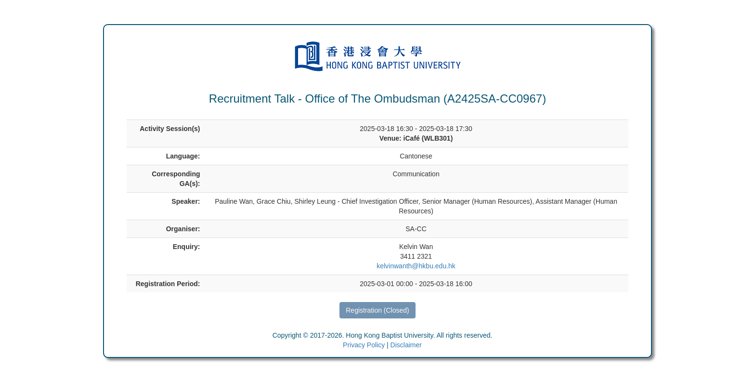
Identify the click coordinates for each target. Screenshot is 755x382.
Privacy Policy (364, 345)
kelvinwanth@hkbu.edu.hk (416, 266)
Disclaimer (406, 345)
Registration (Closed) (377, 310)
